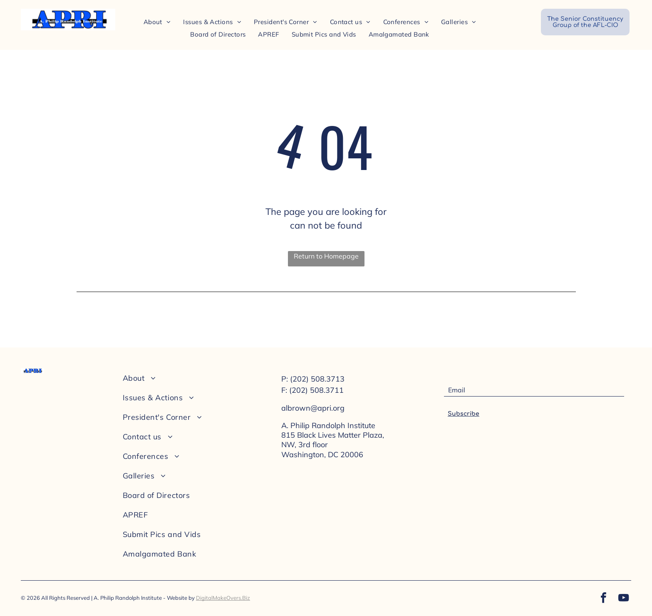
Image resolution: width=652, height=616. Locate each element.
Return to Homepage (326, 256)
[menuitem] (157, 21)
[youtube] (623, 599)
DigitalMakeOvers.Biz (223, 597)
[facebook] (603, 599)
